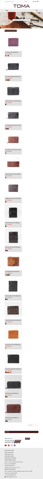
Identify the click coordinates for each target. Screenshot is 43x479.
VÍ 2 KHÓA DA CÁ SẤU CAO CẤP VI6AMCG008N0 (15, 149)
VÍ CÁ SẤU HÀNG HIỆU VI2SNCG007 (12, 271)
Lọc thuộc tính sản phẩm (10, 30)
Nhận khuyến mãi (8, 438)
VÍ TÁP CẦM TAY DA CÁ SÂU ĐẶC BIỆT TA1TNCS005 (16, 101)
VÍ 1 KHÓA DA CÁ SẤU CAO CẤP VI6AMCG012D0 (15, 125)
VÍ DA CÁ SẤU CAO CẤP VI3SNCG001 (12, 247)
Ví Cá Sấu (27, 20)
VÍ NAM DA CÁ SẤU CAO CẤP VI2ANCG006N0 (14, 198)
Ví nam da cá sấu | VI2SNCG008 (11, 52)
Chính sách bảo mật (9, 454)
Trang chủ (16, 20)
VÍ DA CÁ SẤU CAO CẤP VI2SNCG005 (12, 344)
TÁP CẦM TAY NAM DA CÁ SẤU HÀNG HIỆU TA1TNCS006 (17, 76)
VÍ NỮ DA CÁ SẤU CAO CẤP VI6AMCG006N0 (14, 174)
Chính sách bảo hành (9, 452)
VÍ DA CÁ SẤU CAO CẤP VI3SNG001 (12, 222)
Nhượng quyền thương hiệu (10, 458)
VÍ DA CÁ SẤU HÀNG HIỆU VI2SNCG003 (13, 369)
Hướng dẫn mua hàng (9, 456)
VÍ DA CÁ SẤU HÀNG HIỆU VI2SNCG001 (13, 320)
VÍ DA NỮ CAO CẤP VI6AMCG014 (12, 417)
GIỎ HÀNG (35, 1)
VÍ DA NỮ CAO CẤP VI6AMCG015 (12, 393)
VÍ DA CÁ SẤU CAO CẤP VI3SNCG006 (12, 295)
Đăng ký (27, 438)
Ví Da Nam (21, 20)
